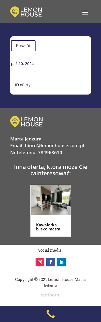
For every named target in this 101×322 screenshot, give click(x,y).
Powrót (23, 46)
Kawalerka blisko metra (48, 226)
